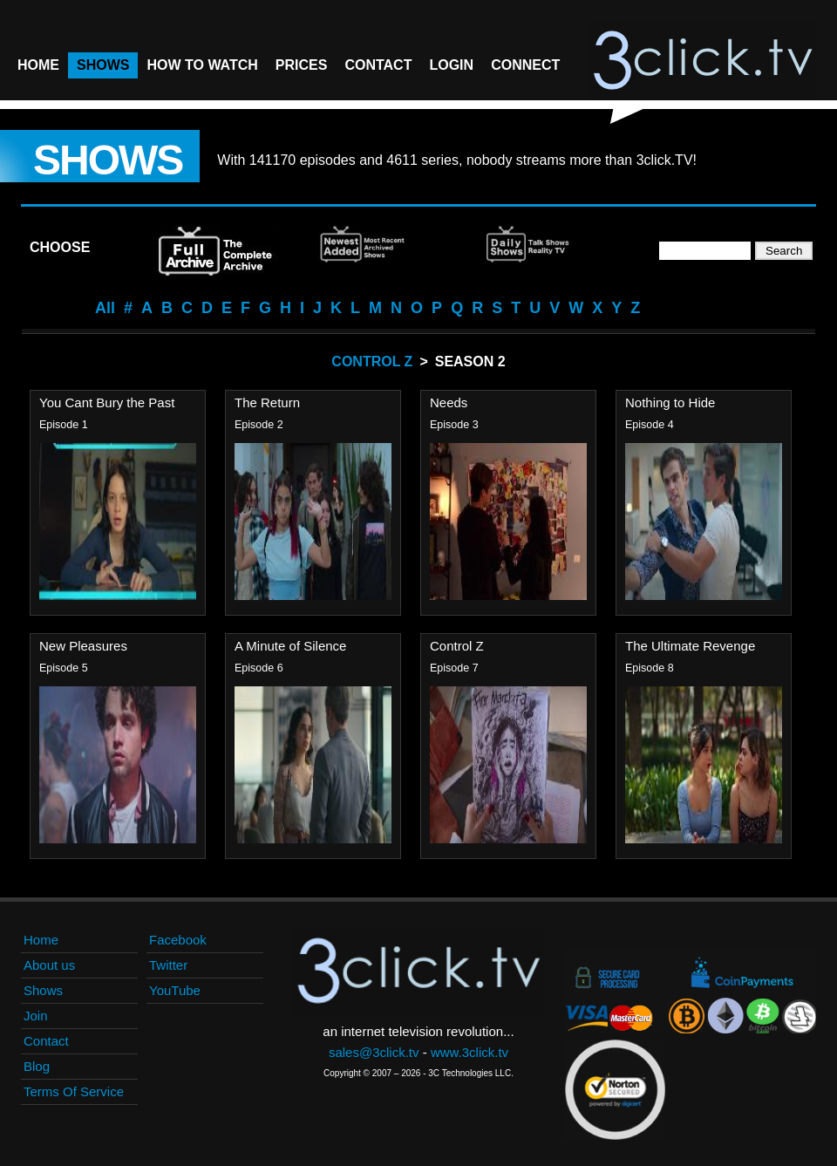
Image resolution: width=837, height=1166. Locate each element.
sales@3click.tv (374, 1052)
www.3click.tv (469, 1052)
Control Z (371, 361)
